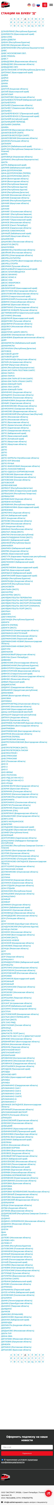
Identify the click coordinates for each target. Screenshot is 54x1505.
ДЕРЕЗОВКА (7, 510)
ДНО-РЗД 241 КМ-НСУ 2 (12, 778)
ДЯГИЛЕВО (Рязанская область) (16, 1339)
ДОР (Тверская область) (12, 957)
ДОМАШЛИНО (8, 896)
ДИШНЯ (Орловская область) (15, 720)
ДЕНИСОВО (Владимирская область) (18, 411)
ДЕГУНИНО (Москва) (11, 316)
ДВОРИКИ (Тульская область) (15, 266)
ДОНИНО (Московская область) (16, 932)
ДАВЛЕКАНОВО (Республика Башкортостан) (22, 48)
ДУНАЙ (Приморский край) (14, 1262)
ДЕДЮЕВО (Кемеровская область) (17, 335)
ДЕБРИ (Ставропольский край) (15, 296)
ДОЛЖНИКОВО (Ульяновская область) (19, 872)
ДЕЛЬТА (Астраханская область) (16, 362)
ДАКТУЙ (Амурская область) (14, 89)
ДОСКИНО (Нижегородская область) (18, 1009)
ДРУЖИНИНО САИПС (11, 1096)
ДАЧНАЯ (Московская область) (15, 195)
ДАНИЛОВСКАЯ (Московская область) (19, 138)
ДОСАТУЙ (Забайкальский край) (16, 1006)
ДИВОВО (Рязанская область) (15, 679)
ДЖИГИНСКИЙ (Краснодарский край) (19, 576)
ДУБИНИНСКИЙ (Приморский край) (18, 1131)
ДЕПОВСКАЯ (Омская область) (15, 480)
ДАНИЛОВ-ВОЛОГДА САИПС (15, 135)
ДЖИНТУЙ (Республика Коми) (15, 584)
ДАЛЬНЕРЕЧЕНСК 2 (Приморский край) (20, 116)
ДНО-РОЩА (7, 783)
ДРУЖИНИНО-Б (9, 1099)
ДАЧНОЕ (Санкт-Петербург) (14, 225)
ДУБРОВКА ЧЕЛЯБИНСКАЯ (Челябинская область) (25, 1192)
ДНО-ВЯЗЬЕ (7, 772)
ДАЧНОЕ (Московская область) (15, 222)
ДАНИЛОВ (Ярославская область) (17, 130)
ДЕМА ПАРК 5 (7, 373)
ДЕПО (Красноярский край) (14, 436)
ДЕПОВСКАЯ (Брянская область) (16, 474)
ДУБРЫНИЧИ (7, 1203)
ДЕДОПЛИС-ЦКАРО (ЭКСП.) (14, 332)
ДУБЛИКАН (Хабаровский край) (16, 1140)
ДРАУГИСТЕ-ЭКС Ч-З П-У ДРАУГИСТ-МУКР (21, 1036)
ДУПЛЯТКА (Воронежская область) (17, 1276)
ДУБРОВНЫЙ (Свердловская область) (19, 1194)
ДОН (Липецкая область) (13, 918)
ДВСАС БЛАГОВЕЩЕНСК (13, 272)
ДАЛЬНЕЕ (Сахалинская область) (16, 105)
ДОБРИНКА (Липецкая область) (16, 791)
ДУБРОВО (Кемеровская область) (17, 1197)
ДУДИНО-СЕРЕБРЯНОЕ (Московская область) (23, 1221)
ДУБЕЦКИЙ (6, 1126)
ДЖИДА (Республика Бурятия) (15, 578)
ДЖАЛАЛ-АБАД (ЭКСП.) (12, 532)
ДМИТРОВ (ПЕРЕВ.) (10, 737)
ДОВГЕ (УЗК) (7, 819)
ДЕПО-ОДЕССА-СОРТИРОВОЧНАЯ (17, 472)
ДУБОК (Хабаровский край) (14, 1159)
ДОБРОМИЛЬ (7, 800)
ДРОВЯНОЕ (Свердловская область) (18, 1063)
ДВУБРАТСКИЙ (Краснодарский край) (19, 288)
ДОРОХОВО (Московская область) (17, 992)
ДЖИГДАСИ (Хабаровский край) (16, 573)
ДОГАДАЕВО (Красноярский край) (17, 827)
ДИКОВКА (6, 698)
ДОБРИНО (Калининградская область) (19, 794)
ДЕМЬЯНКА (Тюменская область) (16, 398)
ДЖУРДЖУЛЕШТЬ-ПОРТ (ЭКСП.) (16, 608)
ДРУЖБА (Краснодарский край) (16, 1077)
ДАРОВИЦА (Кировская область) (16, 157)
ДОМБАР (5, 902)
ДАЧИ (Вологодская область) (14, 179)
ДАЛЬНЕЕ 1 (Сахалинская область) (17, 108)
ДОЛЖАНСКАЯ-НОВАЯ (12, 869)
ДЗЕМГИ (5, 622)
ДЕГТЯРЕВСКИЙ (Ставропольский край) (20, 313)
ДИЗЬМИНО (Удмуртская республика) (19, 690)
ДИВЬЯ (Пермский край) (13, 682)
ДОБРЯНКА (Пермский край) (15, 808)
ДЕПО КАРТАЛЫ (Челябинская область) (20, 458)
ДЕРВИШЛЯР (7, 496)
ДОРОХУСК (6, 995)
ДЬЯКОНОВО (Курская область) (16, 1317)
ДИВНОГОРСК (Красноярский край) (18, 668)
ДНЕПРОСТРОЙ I (9, 753)
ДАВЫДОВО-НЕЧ (9, 67)
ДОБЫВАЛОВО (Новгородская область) (20, 816)
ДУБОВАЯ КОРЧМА (10, 1148)
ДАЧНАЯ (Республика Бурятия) (16, 201)
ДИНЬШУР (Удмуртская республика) (18, 715)
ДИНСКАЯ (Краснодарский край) (16, 709)
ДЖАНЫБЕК (7, 546)
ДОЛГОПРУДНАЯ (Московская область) (20, 856)
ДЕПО (4, 447)
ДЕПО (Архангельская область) (16, 425)
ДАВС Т (4, 59)
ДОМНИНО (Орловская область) (16, 910)
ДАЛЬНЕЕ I (6, 111)
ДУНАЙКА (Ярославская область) (17, 1265)
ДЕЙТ (3, 340)
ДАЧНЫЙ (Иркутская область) (15, 236)
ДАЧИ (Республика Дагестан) (15, 192)
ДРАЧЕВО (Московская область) (16, 1039)
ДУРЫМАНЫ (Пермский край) (15, 1290)
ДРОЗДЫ (5, 1072)
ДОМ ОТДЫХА (8, 888)
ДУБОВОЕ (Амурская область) (15, 1153)
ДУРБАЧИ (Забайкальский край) (16, 1281)
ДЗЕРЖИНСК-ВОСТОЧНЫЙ (14, 633)
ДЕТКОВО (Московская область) (16, 521)
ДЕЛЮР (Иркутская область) (14, 365)
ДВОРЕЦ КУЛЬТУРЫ (11, 258)
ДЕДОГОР (6, 329)
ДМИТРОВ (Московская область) (16, 734)
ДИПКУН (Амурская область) (15, 717)
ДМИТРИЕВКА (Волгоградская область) (20, 726)
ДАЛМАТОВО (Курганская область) (18, 97)
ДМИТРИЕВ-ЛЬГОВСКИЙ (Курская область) (21, 723)
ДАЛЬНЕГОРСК (8, 103)
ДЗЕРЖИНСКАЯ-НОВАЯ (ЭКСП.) (16, 646)
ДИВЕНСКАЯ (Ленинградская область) (19, 663)
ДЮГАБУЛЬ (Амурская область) (16, 1325)
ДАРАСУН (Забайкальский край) (16, 146)
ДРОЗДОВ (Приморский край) (15, 1069)
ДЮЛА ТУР (6, 1333)
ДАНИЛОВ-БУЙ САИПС (12, 133)
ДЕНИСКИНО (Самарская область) (17, 409)
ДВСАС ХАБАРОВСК (10, 283)
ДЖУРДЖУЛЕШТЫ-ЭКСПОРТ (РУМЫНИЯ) (21, 603)
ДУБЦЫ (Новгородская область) (16, 1205)
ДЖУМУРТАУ (7, 592)
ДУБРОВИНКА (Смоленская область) (18, 1181)
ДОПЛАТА (6, 954)
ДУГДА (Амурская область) (14, 1208)
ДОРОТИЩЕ (7, 990)
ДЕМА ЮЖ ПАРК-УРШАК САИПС (16, 381)
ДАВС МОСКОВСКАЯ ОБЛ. (13, 53)
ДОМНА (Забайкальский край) (15, 907)
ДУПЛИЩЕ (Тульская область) (15, 1273)
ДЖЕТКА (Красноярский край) (15, 570)
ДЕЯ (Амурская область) (12, 526)
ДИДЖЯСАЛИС (8, 685)
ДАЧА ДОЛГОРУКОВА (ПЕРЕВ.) (16, 173)
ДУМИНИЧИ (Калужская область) (17, 1251)
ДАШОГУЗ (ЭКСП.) (9, 244)
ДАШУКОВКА (7, 247)
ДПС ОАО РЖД (8, 1022)
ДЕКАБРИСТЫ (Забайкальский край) (18, 343)
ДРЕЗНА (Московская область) (15, 1044)
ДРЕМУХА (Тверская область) (15, 1047)
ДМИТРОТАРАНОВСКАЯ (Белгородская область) (24, 742)
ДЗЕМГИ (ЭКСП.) (8, 628)
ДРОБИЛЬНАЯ (8, 1055)
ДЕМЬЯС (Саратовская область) (16, 403)
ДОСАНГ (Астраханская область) (16, 1003)
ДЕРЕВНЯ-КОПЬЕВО (11, 502)
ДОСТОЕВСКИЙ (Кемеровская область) (20, 1014)
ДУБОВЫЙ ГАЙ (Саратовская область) (19, 1156)
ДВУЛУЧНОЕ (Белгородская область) (19, 291)
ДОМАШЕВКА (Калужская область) (17, 894)
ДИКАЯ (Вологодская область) (15, 696)
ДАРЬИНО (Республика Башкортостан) (19, 159)
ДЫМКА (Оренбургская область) (16, 1303)
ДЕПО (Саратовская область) (15, 428)
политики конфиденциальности (19, 1461)
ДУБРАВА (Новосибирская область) (18, 1172)
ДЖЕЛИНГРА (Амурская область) (17, 559)
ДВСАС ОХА (6, 280)
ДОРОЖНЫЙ (7, 981)
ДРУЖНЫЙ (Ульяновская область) (17, 1109)
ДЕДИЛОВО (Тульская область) (16, 321)
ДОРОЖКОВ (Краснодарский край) (18, 979)
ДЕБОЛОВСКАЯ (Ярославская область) (19, 294)
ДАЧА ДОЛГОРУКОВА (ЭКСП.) (15, 176)
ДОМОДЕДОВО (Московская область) (19, 916)
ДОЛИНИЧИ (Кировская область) (17, 880)
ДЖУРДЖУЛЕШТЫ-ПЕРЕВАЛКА (16, 598)
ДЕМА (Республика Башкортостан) (17, 368)
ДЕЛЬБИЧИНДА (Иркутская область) (18, 359)
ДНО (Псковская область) (13, 761)
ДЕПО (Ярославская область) (15, 422)
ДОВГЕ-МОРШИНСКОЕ (12, 821)
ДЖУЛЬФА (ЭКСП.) (10, 589)
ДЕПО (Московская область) (14, 417)
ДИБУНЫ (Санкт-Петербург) (14, 657)
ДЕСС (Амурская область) (13, 518)
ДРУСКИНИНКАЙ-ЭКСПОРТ (14, 1112)
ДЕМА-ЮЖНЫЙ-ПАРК (11, 389)
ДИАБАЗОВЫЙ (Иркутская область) (18, 654)
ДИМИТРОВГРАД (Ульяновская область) (20, 704)
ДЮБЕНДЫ (6, 1322)
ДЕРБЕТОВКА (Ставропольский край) (19, 491)
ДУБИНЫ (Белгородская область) (17, 1137)
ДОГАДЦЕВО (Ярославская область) (18, 830)
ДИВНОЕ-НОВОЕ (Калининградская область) (22, 676)
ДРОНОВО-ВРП (8, 1074)
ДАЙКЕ (4, 75)
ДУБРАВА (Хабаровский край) (15, 1167)
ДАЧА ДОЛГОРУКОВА (11, 170)
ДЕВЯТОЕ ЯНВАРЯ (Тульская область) (19, 310)
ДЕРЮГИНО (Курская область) (15, 513)
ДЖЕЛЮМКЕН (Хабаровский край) (17, 562)
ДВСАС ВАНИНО (9, 274)
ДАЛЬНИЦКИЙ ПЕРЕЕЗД (13, 122)
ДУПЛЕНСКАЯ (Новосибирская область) (20, 1270)
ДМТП (4, 745)
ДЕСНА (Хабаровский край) (14, 515)
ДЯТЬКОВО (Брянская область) (16, 1350)
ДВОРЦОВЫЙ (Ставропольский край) (19, 269)
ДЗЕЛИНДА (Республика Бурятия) (17, 619)
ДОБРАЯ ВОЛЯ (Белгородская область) (20, 786)
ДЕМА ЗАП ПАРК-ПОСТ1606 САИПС (18, 370)
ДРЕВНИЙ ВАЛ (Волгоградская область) (20, 1042)
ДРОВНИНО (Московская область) (17, 1061)
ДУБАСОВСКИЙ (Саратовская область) (19, 1120)
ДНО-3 (4, 769)
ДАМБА (4, 127)
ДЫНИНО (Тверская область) (15, 1306)
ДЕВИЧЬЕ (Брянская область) (15, 305)
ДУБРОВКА (6, 1186)
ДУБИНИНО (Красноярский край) (17, 1129)
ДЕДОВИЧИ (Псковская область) (16, 324)
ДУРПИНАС (6, 1287)
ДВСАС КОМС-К (8, 277)
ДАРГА (4, 154)
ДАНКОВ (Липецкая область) (15, 141)
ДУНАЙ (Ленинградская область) (17, 1259)
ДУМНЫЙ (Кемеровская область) (17, 1254)
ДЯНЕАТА (5, 1344)
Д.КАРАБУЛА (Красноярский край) (17, 34)
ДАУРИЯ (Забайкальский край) (15, 168)
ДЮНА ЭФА (6, 1336)
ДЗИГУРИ (5, 649)
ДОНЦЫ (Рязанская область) (14, 948)
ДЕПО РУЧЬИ (7, 463)
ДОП (3, 951)
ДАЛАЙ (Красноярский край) (15, 92)
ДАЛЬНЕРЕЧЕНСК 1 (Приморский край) (20, 113)
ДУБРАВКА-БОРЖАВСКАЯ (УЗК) (16, 1175)
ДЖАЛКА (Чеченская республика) (17, 535)
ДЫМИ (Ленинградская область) (16, 1301)
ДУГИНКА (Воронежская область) (17, 1211)
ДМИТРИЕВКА (8, 728)
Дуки (3, 1232)
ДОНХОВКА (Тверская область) (16, 946)
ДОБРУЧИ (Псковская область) (15, 805)
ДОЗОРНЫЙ (7, 835)
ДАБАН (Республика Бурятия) (15, 42)
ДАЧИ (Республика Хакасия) (14, 184)
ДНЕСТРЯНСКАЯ (9, 756)
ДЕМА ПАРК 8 (7, 376)
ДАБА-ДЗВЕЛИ (8, 40)
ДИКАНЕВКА (7, 693)
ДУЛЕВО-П (6, 1243)
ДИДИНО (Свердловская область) (17, 687)
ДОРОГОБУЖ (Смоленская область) (18, 970)
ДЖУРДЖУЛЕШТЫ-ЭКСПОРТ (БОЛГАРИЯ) (21, 600)
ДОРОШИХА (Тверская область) (16, 998)
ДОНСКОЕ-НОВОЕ (10, 940)
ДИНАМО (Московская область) (16, 706)
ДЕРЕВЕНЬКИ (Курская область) (16, 499)
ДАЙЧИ (4, 78)
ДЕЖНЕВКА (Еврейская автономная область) (22, 337)
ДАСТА (4, 162)
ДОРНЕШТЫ (7, 965)
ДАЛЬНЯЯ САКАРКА (10, 124)
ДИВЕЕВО (6, 660)
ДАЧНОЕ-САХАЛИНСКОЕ (13, 231)
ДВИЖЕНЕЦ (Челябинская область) (18, 250)
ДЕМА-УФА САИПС (10, 387)
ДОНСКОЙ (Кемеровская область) (17, 943)
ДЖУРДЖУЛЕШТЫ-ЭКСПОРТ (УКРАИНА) (20, 606)
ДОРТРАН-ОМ (7, 1000)
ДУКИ (4, 1235)
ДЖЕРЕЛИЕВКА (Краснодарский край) (19, 567)
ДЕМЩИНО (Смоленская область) (17, 395)
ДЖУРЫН (5, 611)
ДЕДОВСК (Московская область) (16, 326)
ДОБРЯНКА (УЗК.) (9, 811)
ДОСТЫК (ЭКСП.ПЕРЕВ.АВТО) (15, 1017)
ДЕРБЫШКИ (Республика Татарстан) (18, 494)
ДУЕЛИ (4, 1229)
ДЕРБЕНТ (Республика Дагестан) (17, 488)
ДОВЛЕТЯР (6, 824)
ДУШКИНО (6, 1298)
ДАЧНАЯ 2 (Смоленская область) (16, 217)
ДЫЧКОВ (5, 1311)
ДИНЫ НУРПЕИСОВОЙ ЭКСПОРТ (17, 712)
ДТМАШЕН (6, 1118)
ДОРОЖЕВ (6, 976)
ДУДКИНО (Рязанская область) (16, 1224)
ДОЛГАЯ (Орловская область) (15, 853)
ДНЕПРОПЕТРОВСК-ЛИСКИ (14, 750)
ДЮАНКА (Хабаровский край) (15, 1320)
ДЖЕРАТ (5, 565)
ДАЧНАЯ (5, 206)
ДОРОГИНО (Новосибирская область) (19, 968)
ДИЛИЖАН (6, 701)
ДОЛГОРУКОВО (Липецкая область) (18, 859)
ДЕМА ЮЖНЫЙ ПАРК (11, 384)
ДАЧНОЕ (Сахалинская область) (16, 228)
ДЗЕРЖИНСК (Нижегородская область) (19, 630)
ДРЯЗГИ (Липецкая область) (14, 1115)
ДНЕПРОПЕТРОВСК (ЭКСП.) (14, 748)
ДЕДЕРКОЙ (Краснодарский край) (17, 318)
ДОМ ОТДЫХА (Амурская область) (17, 885)
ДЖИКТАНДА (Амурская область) (17, 581)
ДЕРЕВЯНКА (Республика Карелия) (18, 504)
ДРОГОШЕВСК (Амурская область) (17, 1066)
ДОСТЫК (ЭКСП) (8, 1020)
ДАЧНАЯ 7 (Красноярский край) (16, 220)
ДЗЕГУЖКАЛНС (8, 617)
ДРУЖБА (5, 1080)
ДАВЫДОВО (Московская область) (17, 64)
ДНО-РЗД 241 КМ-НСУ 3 (12, 780)
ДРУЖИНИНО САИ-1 (10, 1088)
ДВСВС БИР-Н (8, 285)
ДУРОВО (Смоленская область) (16, 1284)
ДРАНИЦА (6, 1028)
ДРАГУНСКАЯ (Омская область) (16, 1025)
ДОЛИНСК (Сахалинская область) (17, 883)
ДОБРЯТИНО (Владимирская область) (19, 813)
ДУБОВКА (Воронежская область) (17, 1151)
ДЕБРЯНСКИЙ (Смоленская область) (18, 299)
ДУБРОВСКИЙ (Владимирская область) (20, 1200)
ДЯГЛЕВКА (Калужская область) (16, 1342)
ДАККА (4, 83)
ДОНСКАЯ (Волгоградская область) (18, 935)
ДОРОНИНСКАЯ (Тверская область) (18, 987)
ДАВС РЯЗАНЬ (8, 56)
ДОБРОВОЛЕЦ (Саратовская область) (19, 797)
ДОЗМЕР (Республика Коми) (14, 832)
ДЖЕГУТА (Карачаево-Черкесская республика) (23, 556)
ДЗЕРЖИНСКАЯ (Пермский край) (17, 639)
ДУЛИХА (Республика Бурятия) (16, 1246)
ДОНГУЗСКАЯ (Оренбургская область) (19, 924)
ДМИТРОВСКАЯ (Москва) (13, 739)
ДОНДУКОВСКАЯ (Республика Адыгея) (19, 927)
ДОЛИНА (5, 875)
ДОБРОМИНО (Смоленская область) (18, 802)
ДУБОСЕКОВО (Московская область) (18, 1161)
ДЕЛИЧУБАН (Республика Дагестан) (18, 348)
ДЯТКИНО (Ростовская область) (16, 1347)
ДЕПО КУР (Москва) (10, 461)
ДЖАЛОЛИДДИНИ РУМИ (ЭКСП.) (17, 537)
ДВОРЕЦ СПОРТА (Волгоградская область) (21, 261)
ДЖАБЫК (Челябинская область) (16, 529)
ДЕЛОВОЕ (6, 351)
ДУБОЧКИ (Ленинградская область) (18, 1164)
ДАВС (4, 51)
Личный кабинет (44, 5)
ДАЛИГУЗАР (7, 94)
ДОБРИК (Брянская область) (14, 789)
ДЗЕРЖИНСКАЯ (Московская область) (19, 636)
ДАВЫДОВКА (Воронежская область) (19, 61)
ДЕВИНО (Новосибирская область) (18, 302)
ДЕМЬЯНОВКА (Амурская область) (17, 400)
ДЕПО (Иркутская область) (13, 441)
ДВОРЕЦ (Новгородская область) (17, 255)
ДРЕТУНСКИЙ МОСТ (10, 1050)
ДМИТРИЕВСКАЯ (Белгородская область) (20, 731)
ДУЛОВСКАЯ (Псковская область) (17, 1249)
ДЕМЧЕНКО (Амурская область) (16, 392)
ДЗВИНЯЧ (6, 614)
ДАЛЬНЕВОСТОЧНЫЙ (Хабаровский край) (21, 100)
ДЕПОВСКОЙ (7, 483)
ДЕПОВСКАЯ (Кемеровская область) (18, 477)
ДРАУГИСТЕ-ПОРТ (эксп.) (13, 1033)
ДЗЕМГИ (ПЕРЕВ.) (9, 625)
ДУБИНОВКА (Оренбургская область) (19, 1134)
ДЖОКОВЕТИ (7, 587)
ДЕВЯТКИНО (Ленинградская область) (19, 307)
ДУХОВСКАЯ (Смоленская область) (17, 1295)
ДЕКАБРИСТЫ (8, 346)
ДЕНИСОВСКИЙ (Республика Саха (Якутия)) (21, 414)
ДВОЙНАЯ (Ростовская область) (16, 253)
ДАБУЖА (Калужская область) (15, 45)
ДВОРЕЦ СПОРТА (9, 264)
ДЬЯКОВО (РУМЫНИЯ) (12, 1314)
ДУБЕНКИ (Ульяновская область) (16, 1123)
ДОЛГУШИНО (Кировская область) (17, 866)
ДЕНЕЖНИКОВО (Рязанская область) (19, 406)
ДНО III (4, 764)
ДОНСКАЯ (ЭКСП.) (9, 938)
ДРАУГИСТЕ (6, 1031)
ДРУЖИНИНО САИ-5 (11, 1091)
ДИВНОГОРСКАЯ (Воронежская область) (20, 671)
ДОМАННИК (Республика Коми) (16, 891)
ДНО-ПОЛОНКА (9, 775)
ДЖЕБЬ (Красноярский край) (15, 554)
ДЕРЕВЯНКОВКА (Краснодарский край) (20, 507)
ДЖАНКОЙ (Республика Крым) (15, 543)
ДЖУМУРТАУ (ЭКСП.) (10, 595)
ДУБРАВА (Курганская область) (16, 1170)
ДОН (3, 921)
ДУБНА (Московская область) (15, 1145)
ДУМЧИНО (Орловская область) (16, 1257)
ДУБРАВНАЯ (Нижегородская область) (19, 1178)
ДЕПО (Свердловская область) (15, 431)
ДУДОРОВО (7, 1227)
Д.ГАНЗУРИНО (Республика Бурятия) (18, 31)
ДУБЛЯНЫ (6, 1142)
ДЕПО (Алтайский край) (12, 439)
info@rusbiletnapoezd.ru (14, 1502)
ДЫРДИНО (6, 1309)
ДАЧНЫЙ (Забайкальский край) (16, 233)
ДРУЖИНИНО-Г (8, 1102)
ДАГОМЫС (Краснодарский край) (17, 72)
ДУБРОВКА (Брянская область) (16, 1183)
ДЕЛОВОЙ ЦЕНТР (9, 354)
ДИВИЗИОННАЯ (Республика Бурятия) (19, 665)
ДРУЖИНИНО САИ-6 (11, 1094)
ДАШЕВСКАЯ (7, 239)
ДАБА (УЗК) (6, 37)
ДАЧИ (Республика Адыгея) (14, 187)
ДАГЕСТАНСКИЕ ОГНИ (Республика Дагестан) (23, 70)
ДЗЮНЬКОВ (7, 652)
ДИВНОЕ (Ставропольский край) (16, 674)
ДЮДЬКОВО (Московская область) (17, 1331)
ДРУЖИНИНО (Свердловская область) (19, 1085)
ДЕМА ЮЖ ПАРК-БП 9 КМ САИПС (17, 379)
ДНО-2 (4, 767)
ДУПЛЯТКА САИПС (10, 1279)
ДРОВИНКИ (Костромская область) (18, 1058)
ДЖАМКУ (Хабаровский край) (15, 540)
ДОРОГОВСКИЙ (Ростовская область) (19, 973)
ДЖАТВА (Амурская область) (14, 551)
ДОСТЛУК (6, 1011)
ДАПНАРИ (6, 144)
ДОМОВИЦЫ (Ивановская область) (18, 913)
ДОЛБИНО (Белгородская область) (18, 850)
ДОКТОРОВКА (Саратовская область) (18, 838)
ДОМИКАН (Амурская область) (15, 905)
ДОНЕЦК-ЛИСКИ (9, 929)
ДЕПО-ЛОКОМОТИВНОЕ (13, 469)
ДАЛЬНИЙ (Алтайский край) (14, 119)
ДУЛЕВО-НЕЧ (7, 1240)
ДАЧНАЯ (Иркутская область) (15, 203)
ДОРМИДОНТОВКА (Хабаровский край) (20, 962)
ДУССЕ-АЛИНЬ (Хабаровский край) (17, 1292)
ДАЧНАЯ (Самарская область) (15, 198)
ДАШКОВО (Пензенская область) (17, 242)
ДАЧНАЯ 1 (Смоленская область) (16, 211)
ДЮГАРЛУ (6, 1328)
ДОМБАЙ (5, 899)
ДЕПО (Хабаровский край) (13, 433)
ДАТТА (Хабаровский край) (13, 165)
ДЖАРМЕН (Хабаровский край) (16, 548)
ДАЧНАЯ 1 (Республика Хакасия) (16, 214)
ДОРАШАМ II (7, 959)
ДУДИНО (5, 1218)
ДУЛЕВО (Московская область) (16, 1238)
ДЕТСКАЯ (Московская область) (16, 524)
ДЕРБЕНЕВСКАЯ (9, 485)
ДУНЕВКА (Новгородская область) (17, 1268)
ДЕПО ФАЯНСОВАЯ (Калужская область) (20, 466)
